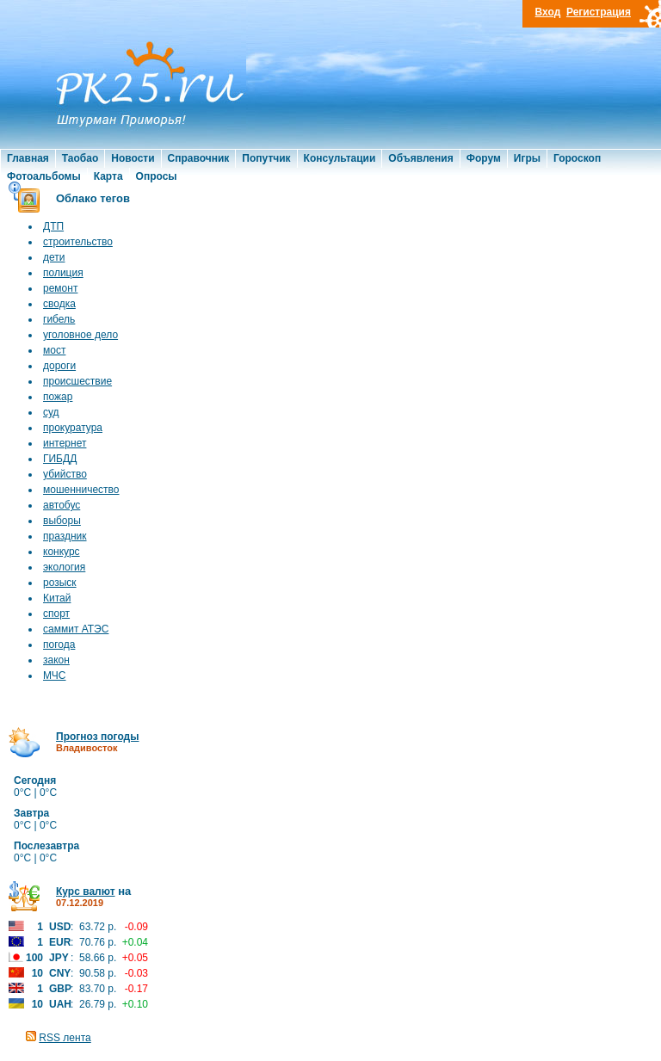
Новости (132, 158)
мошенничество (81, 490)
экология (64, 567)
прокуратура (72, 428)
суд (51, 412)
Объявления (420, 158)
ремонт (60, 288)
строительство (78, 242)
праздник (65, 536)
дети (54, 257)
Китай (57, 598)
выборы (62, 521)
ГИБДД (60, 459)
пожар (57, 397)
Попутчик (266, 158)
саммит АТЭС (75, 629)
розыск (60, 583)
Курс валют (85, 891)
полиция (63, 273)
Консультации (340, 158)
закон (56, 660)
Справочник (199, 158)
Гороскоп (577, 158)
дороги (59, 366)
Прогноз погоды (97, 737)
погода (59, 644)
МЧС (54, 675)
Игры (527, 158)
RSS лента (64, 1038)
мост (54, 350)
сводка (59, 304)
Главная (28, 158)
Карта (108, 176)
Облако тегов (93, 198)
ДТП (53, 226)
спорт (56, 614)
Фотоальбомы (44, 176)
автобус (61, 505)
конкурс (61, 552)
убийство (65, 474)
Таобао (80, 158)
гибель (59, 319)
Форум (483, 158)
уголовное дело (80, 335)
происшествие (77, 381)
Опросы (156, 176)
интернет (64, 443)
